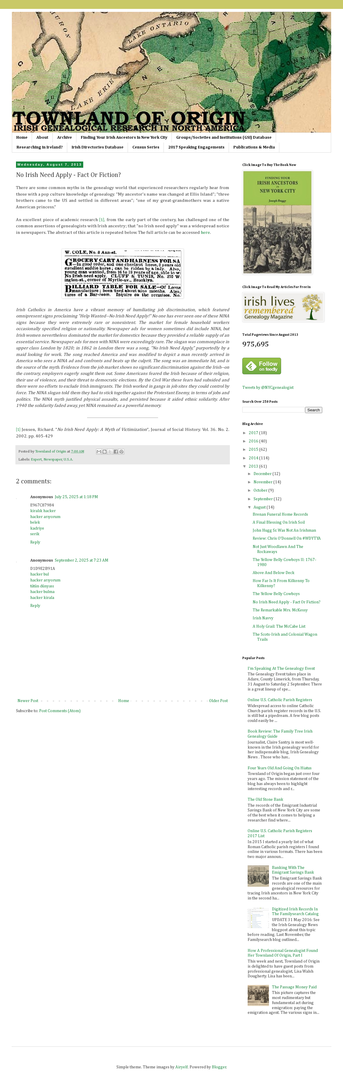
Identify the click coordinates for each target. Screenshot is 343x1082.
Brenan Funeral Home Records (280, 514)
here (205, 232)
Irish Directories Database (98, 147)
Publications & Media (254, 147)
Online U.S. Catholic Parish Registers (280, 700)
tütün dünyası (42, 586)
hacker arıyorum (45, 517)
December (263, 474)
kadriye (37, 528)
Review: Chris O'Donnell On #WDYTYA (287, 538)
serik (34, 534)
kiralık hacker (43, 511)
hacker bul (39, 574)
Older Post (218, 701)
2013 (254, 466)
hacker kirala (42, 598)
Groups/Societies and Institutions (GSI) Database (224, 137)
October (261, 490)
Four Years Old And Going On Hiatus (280, 768)
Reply (35, 542)
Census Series (145, 147)
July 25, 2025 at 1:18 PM (76, 497)
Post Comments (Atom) (60, 711)
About (42, 137)
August (260, 507)
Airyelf (181, 1067)
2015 (254, 449)
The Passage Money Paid (294, 987)
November (263, 482)
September (264, 499)
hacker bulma (42, 592)
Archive (64, 137)
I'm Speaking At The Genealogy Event (281, 669)
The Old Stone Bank (265, 799)
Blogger (219, 1067)
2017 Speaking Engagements (196, 147)
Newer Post (27, 701)
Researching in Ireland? (40, 147)
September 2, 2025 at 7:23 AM (81, 560)
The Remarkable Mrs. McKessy (280, 610)
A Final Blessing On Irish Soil (279, 522)
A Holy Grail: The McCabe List (279, 626)
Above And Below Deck (273, 573)
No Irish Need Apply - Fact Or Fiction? (286, 602)
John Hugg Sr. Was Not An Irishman (284, 530)
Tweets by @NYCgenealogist (268, 388)
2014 (254, 458)
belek (35, 522)
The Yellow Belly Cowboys (276, 594)
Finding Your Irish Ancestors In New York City (124, 137)
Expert (36, 459)
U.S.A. (68, 459)
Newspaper (53, 459)
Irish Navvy (263, 618)
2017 (254, 433)
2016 (254, 441)
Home (22, 137)
